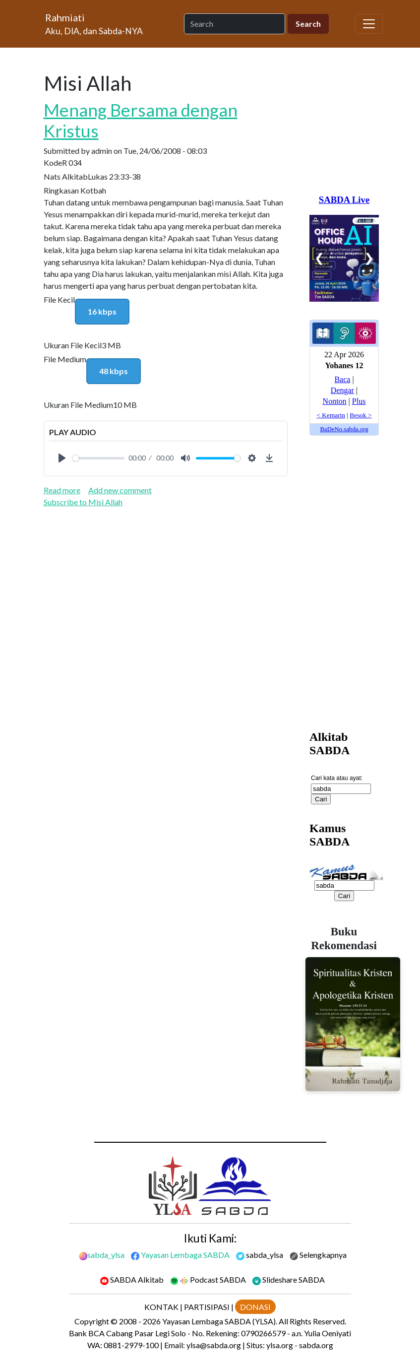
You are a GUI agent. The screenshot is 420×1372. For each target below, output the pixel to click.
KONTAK (161, 1306)
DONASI (255, 1306)
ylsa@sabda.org (213, 1345)
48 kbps (113, 371)
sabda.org (316, 1345)
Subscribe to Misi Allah (83, 502)
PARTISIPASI (207, 1306)
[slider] (98, 458)
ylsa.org (279, 1345)
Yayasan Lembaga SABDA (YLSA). (219, 1321)
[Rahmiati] (94, 24)
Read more (62, 490)
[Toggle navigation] (369, 24)
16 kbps (102, 311)
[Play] (62, 458)
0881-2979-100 (131, 1345)
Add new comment (120, 490)
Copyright (91, 1321)
